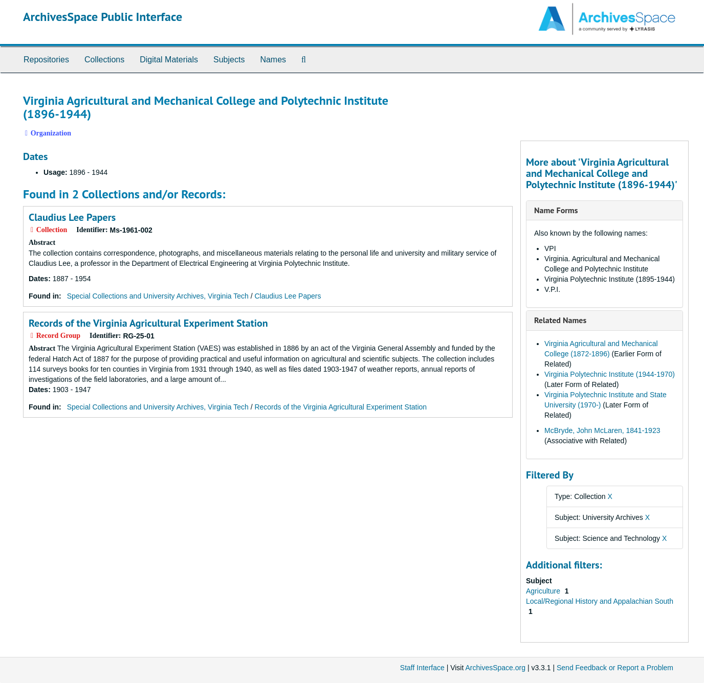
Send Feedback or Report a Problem (615, 668)
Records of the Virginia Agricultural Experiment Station (148, 323)
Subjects (229, 59)
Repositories (46, 59)
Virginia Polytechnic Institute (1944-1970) (609, 374)
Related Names (560, 320)
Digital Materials (169, 59)
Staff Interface (422, 668)
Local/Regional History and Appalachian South (599, 601)
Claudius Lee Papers (72, 217)
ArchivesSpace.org (495, 668)
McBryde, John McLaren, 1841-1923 (602, 430)
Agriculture (544, 591)
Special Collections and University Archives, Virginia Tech (158, 296)
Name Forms (556, 210)
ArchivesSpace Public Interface (102, 17)
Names (273, 59)
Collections (104, 59)
